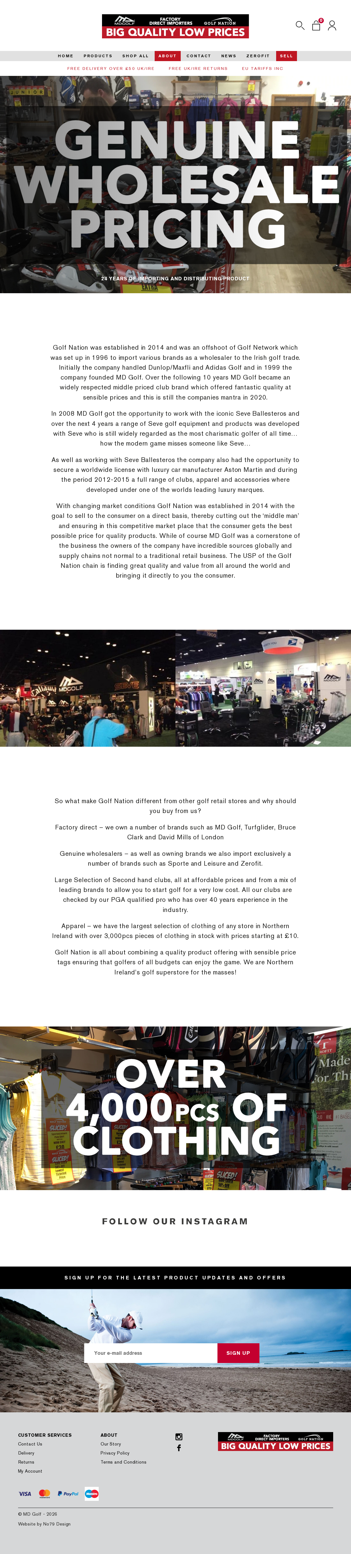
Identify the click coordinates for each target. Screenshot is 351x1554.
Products (98, 56)
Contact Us (30, 1444)
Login (332, 25)
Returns (26, 1462)
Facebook (179, 1447)
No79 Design (57, 1524)
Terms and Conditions (124, 1462)
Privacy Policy (115, 1453)
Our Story (111, 1444)
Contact (198, 56)
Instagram (179, 1436)
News (229, 56)
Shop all (135, 56)
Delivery (26, 1453)
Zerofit (258, 56)
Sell (286, 56)
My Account (30, 1471)
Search (300, 25)
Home (66, 56)
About (167, 56)
